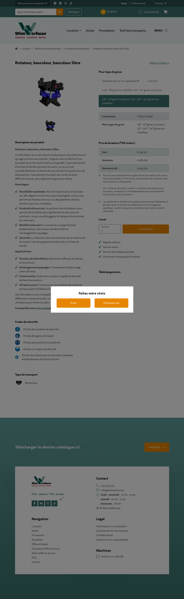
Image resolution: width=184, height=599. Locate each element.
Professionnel (111, 303)
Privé (74, 303)
